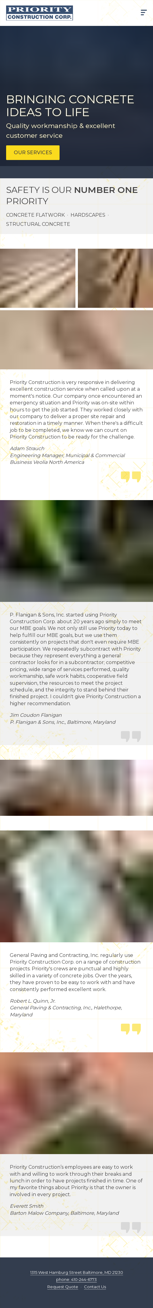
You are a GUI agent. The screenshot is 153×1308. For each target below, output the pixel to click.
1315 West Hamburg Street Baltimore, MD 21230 (76, 1272)
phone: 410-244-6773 (76, 1279)
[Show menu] (144, 13)
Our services (33, 152)
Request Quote (62, 1286)
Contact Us (95, 1286)
